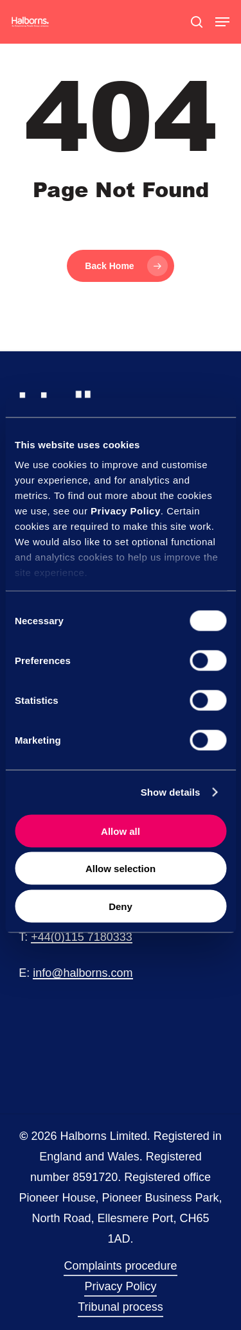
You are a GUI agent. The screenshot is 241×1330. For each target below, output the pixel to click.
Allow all (120, 830)
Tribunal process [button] (120, 1306)
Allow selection (120, 868)
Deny (120, 905)
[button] (222, 21)
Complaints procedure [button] (120, 1265)
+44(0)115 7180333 (81, 937)
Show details (171, 792)
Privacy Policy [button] (120, 1286)
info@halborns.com (82, 973)
